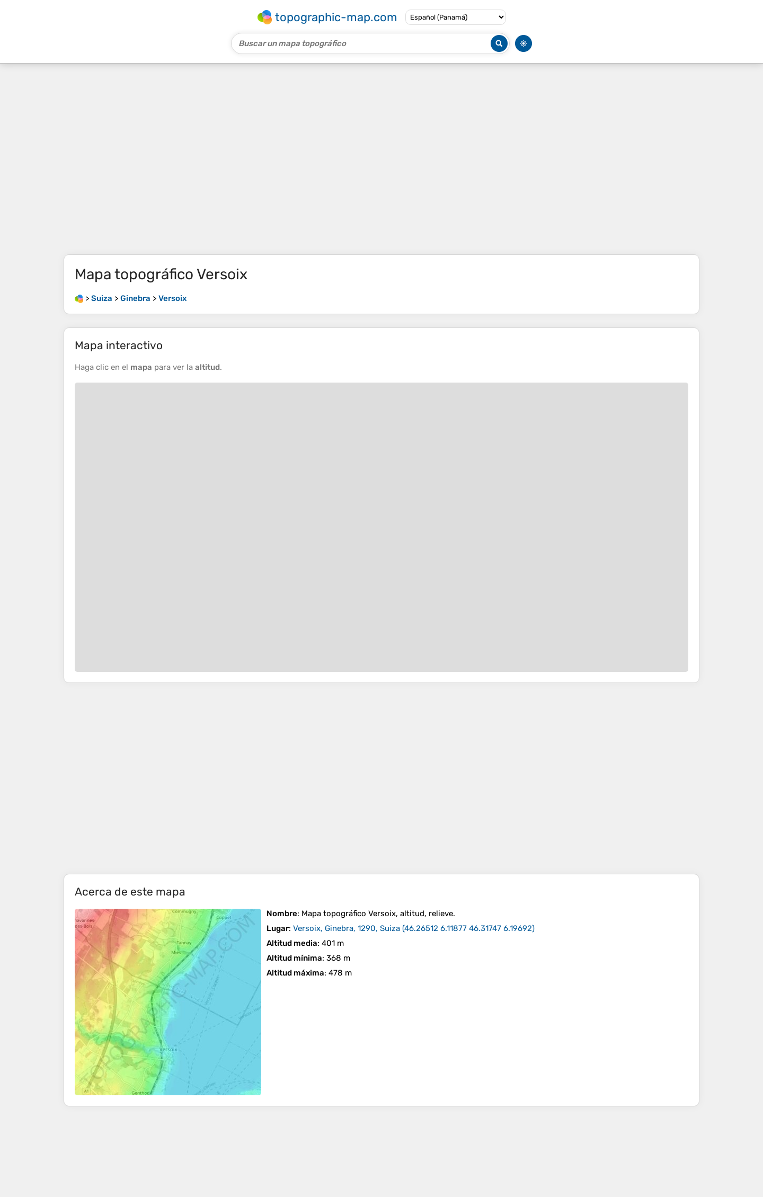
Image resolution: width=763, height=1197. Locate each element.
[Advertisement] (381, 159)
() (414, 928)
